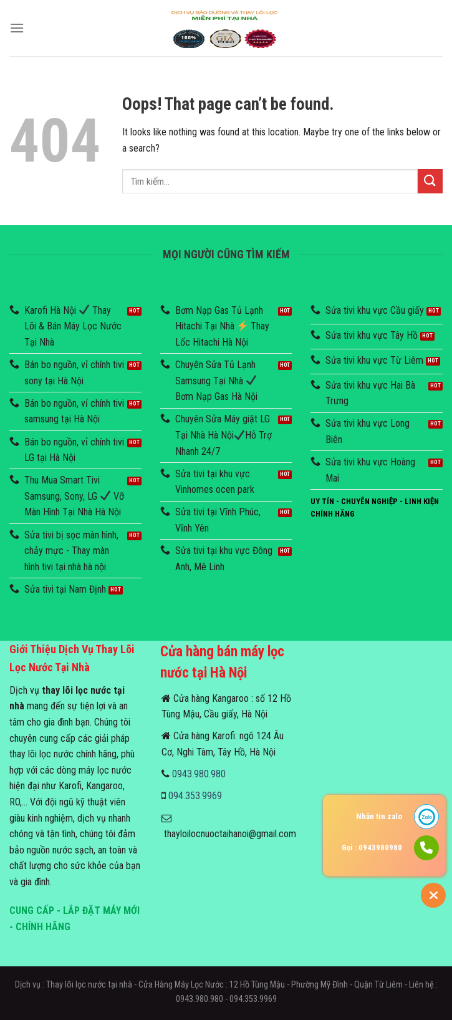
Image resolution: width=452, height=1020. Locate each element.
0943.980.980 (199, 774)
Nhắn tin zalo (379, 816)
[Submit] (430, 181)
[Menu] (16, 27)
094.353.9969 (195, 796)
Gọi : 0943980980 (372, 847)
